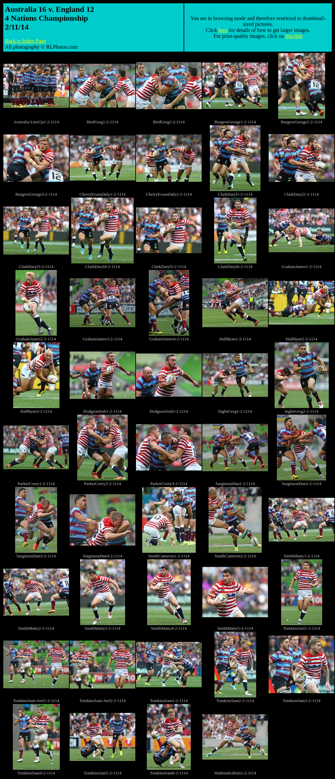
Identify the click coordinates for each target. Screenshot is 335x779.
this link (293, 36)
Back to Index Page (25, 41)
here (223, 30)
